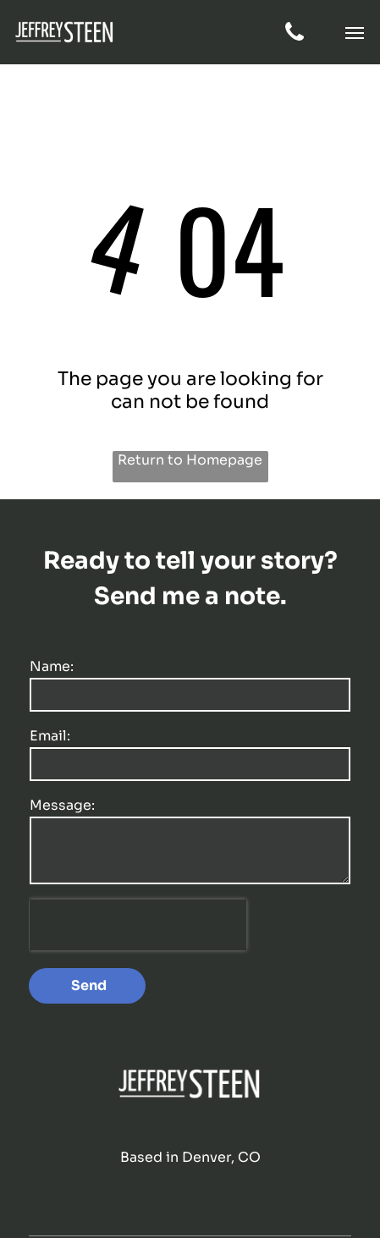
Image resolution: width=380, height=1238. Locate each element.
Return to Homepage (190, 460)
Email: (50, 736)
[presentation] (138, 925)
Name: (52, 666)
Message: (62, 805)
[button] (355, 33)
